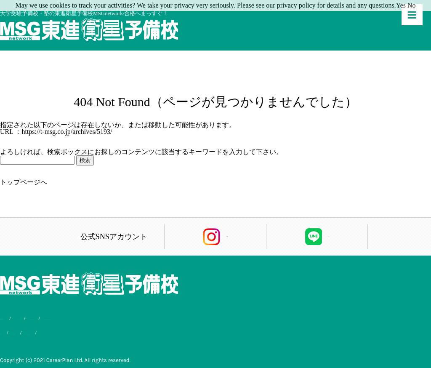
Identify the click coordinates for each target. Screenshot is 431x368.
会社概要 (45, 331)
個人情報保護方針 (89, 331)
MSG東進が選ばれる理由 (30, 318)
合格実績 (11, 331)
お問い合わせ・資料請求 (203, 318)
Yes (401, 5)
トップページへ (23, 182)
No (411, 5)
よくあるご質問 (141, 318)
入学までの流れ (92, 318)
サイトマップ (138, 331)
